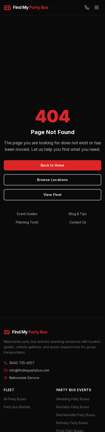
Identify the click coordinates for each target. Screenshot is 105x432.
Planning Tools (27, 222)
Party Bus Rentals (17, 407)
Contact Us (77, 222)
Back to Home (52, 165)
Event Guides (27, 214)
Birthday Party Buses (72, 423)
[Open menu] (96, 7)
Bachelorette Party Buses (75, 415)
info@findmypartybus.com (26, 370)
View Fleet (53, 195)
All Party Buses (15, 399)
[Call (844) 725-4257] (87, 7)
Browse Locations (52, 180)
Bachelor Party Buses (72, 407)
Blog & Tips (78, 214)
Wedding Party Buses (72, 399)
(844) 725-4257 (19, 363)
